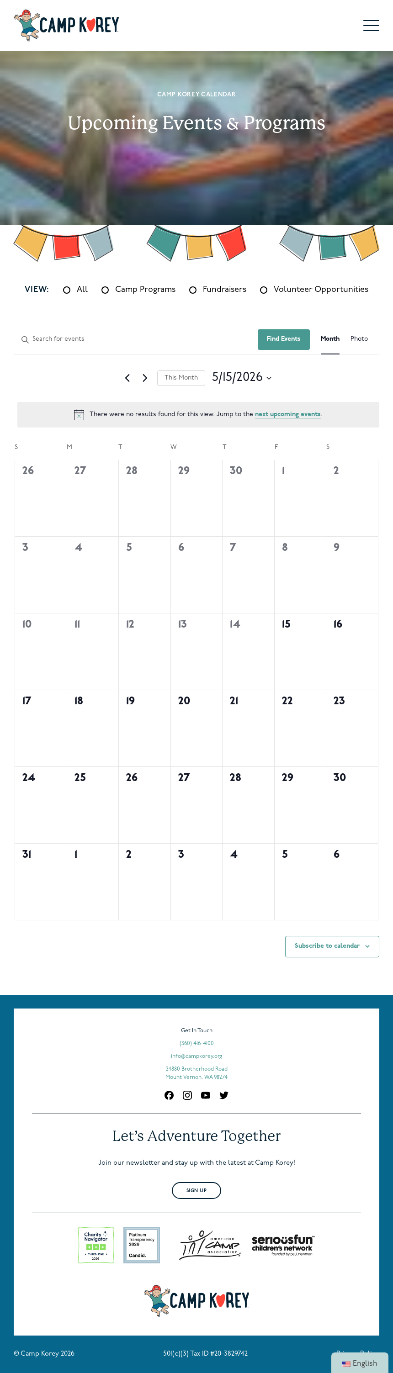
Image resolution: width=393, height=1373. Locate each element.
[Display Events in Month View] (330, 339)
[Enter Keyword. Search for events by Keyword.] (136, 339)
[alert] (198, 415)
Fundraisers (224, 289)
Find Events (284, 339)
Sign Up (196, 1190)
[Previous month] (127, 378)
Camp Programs (145, 289)
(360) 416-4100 (197, 1043)
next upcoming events (288, 414)
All (82, 289)
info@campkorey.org (196, 1056)
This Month (181, 378)
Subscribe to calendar (327, 946)
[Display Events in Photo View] (359, 339)
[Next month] (144, 378)
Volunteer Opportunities (321, 289)
